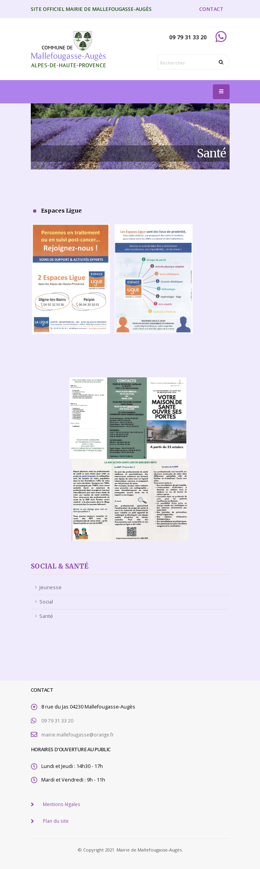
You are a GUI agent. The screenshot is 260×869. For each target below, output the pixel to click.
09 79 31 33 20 (57, 720)
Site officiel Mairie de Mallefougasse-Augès (91, 9)
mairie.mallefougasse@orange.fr (79, 734)
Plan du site (56, 819)
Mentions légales (63, 803)
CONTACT (211, 9)
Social (46, 602)
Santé (46, 616)
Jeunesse (50, 587)
